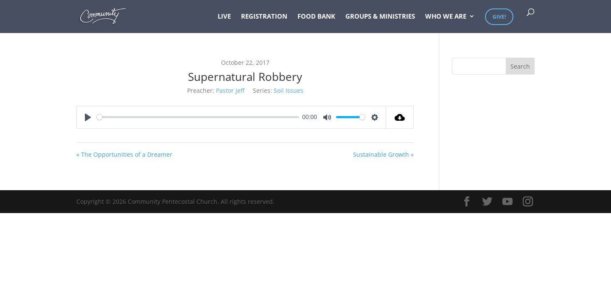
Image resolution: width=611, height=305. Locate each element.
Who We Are (445, 16)
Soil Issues (288, 90)
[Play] (88, 117)
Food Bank (316, 16)
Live (224, 16)
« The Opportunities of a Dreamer (124, 154)
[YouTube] (507, 202)
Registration (264, 16)
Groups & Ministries (380, 16)
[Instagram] (528, 202)
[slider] (198, 117)
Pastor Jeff (230, 90)
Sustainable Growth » (383, 154)
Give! (499, 16)
